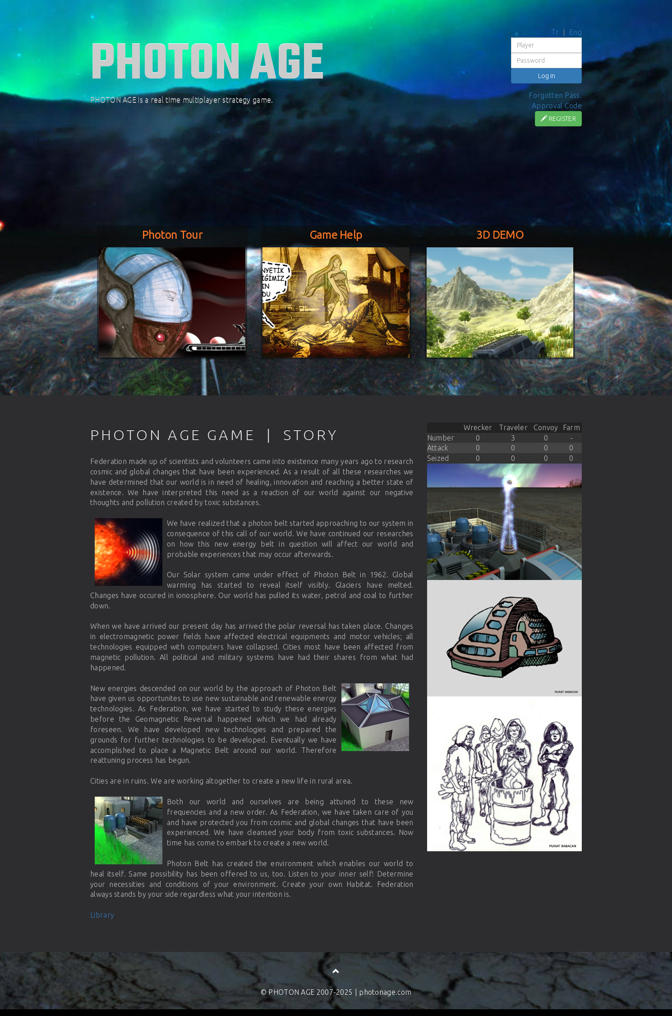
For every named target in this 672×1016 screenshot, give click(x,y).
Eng (575, 32)
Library (102, 915)
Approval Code (557, 106)
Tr (555, 32)
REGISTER (558, 118)
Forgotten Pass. (555, 95)
